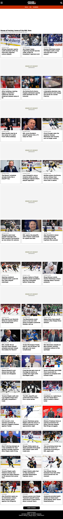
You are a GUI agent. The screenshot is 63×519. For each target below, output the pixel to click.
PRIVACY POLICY (32, 515)
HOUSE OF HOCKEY (31, 512)
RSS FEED (27, 516)
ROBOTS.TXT (35, 516)
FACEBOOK (35, 7)
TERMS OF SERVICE (23, 515)
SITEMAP (31, 516)
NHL (31, 7)
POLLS (26, 7)
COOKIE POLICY (40, 515)
